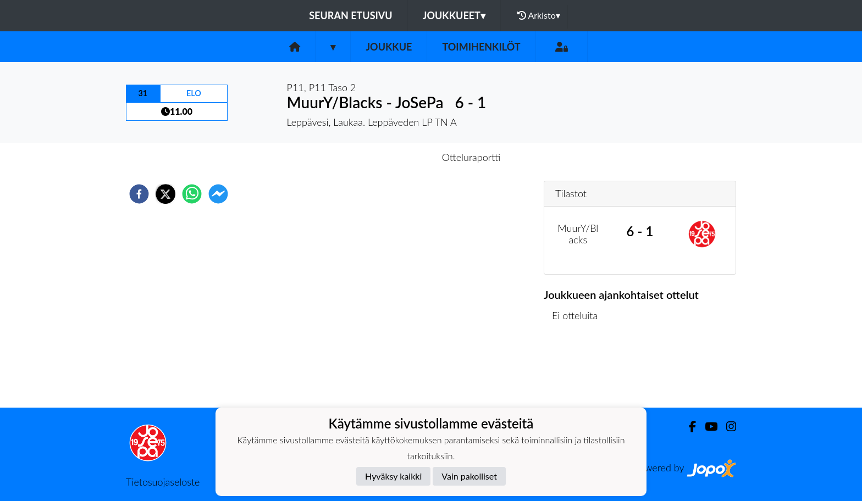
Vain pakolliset (469, 476)
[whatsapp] (192, 194)
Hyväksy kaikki (393, 476)
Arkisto (538, 15)
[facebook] (139, 194)
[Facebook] (688, 426)
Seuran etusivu (351, 15)
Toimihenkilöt (481, 47)
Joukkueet (454, 15)
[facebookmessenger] (218, 194)
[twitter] (165, 194)
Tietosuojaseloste (163, 482)
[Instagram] (726, 426)
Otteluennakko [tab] (393, 157)
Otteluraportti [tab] (471, 157)
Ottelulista (579, 370)
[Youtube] (706, 426)
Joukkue (389, 47)
